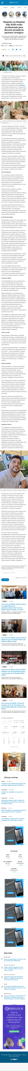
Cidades (5, 7)
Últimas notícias (11, 778)
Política (19, 7)
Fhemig (22, 85)
